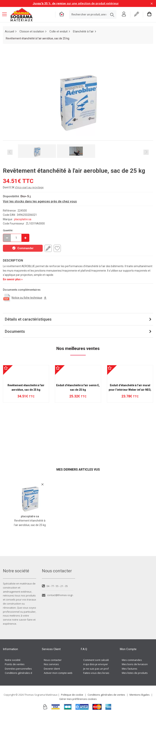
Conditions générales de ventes (23, 686)
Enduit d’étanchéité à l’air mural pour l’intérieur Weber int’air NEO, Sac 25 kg (130, 430)
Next (146, 152)
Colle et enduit (58, 31)
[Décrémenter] (7, 238)
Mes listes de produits (135, 686)
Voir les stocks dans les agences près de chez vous (40, 201)
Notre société (12, 673)
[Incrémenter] (25, 238)
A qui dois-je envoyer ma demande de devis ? (109, 677)
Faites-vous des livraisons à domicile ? (105, 686)
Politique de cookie (72, 708)
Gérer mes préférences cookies (78, 712)
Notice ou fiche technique (25, 297)
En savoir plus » (13, 279)
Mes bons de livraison (135, 677)
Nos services (51, 677)
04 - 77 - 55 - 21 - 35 (55, 599)
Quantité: (8, 230)
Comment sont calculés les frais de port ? (107, 673)
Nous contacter (53, 673)
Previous (10, 152)
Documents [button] (15, 331)
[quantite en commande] (16, 238)
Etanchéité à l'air (83, 31)
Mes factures (129, 681)
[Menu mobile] (6, 14)
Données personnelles (18, 681)
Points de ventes (15, 677)
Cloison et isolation (32, 31)
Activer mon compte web (58, 686)
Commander (23, 248)
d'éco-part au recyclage (29, 187)
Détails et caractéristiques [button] (28, 319)
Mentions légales (140, 708)
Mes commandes (132, 673)
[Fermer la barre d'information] (151, 3)
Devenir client (52, 681)
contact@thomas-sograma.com (57, 608)
